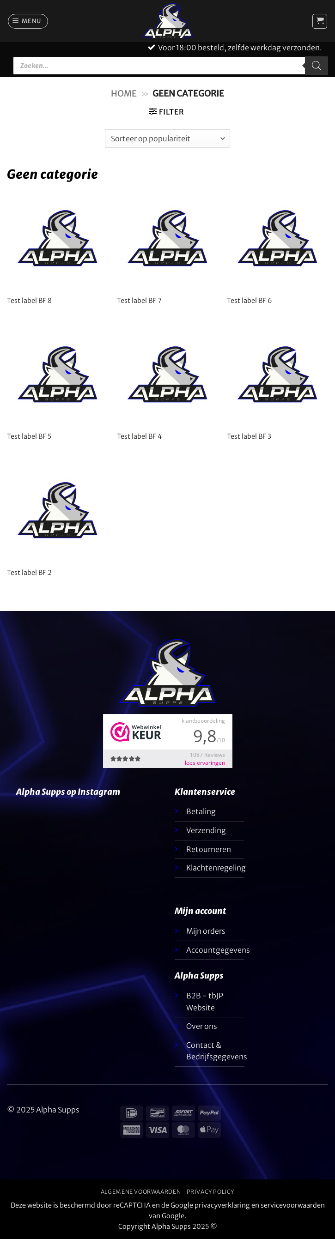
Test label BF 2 (29, 572)
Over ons (201, 1026)
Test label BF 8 (29, 300)
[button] (28, 21)
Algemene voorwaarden (141, 1191)
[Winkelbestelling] (167, 138)
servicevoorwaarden (293, 1205)
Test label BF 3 (249, 436)
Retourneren (208, 849)
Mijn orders (205, 931)
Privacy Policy (211, 1191)
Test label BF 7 (139, 300)
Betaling (201, 811)
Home (124, 93)
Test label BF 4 (139, 436)
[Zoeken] (316, 65)
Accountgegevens (218, 950)
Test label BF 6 (249, 300)
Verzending (206, 830)
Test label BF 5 (29, 436)
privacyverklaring (222, 1205)
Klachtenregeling (216, 867)
